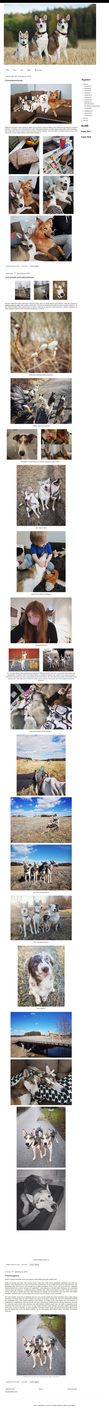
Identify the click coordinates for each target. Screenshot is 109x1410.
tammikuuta (87, 115)
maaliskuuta (87, 111)
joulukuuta (87, 86)
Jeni (22, 70)
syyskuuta (87, 90)
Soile (32, 594)
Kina (15, 70)
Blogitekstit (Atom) (12, 1391)
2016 (84, 84)
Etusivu (41, 1389)
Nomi (29, 70)
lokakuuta (87, 88)
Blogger (73, 1405)
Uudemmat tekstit (9, 1389)
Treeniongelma (12, 1276)
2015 (84, 118)
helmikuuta (87, 113)
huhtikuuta (87, 101)
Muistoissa (38, 70)
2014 (84, 120)
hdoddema (60, 1405)
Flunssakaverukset (13, 80)
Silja (7, 70)
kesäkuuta (87, 97)
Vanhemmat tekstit (72, 1389)
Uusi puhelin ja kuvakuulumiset (19, 277)
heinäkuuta (87, 95)
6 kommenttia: (24, 1381)
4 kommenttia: (24, 266)
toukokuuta (87, 99)
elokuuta (86, 93)
